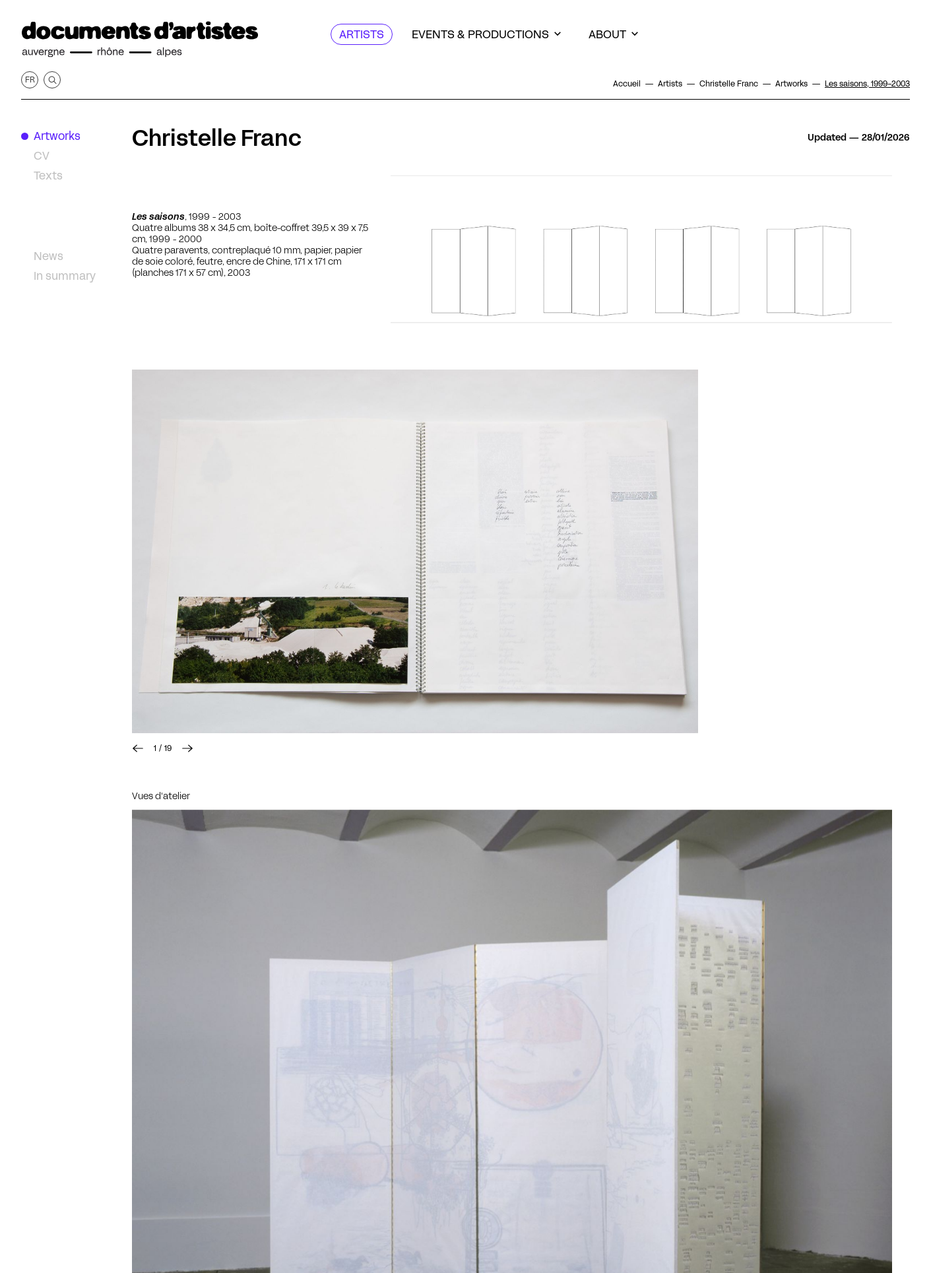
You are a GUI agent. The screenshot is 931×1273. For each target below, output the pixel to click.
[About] (613, 34)
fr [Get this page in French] (30, 79)
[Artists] (362, 34)
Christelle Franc (217, 137)
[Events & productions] (486, 34)
